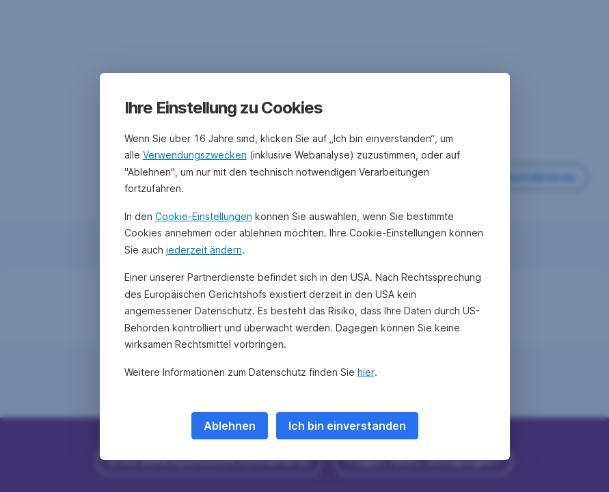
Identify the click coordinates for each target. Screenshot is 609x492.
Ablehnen (230, 426)
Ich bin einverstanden (347, 426)
